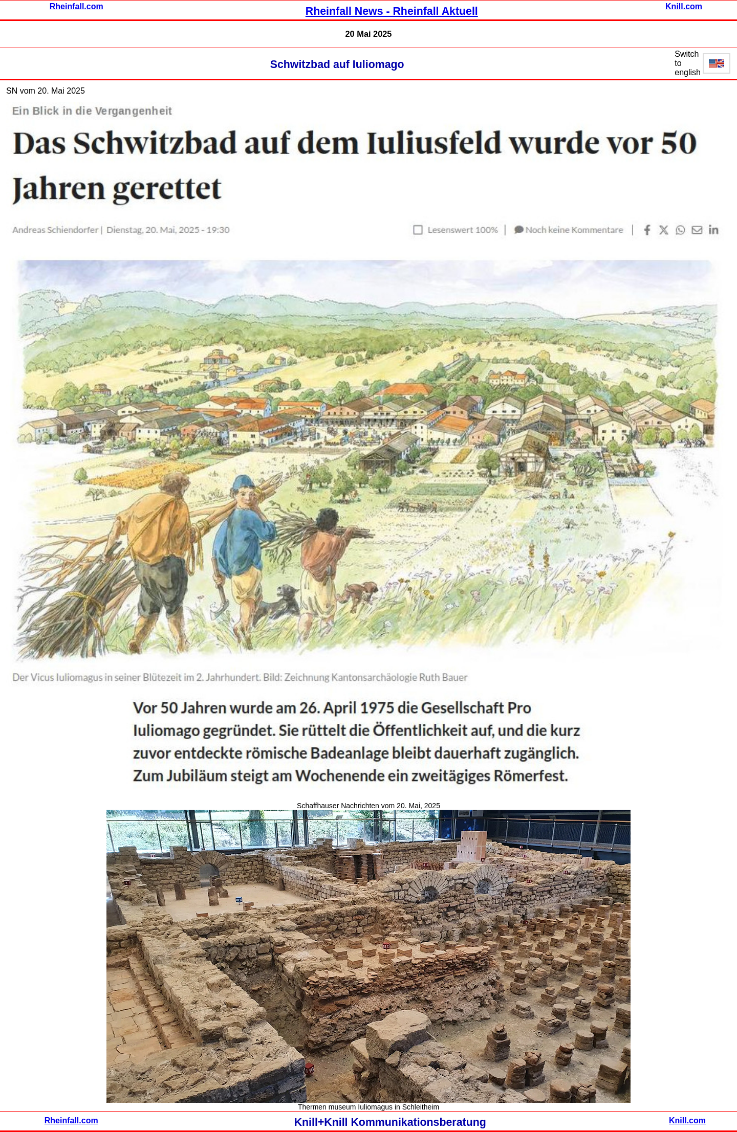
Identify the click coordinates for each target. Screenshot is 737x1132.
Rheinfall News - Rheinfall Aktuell (392, 11)
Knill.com (683, 6)
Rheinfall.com (76, 6)
